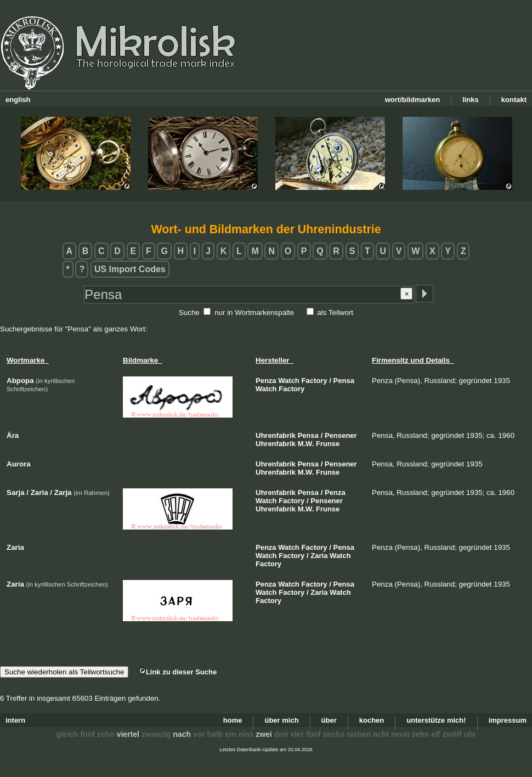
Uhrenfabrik (276, 435)
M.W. (306, 444)
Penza (266, 380)
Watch (288, 380)
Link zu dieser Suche (178, 672)
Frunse (327, 444)
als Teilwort (335, 312)
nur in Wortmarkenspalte (254, 312)
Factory (314, 380)
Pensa (343, 380)
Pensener (341, 435)
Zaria (318, 555)
